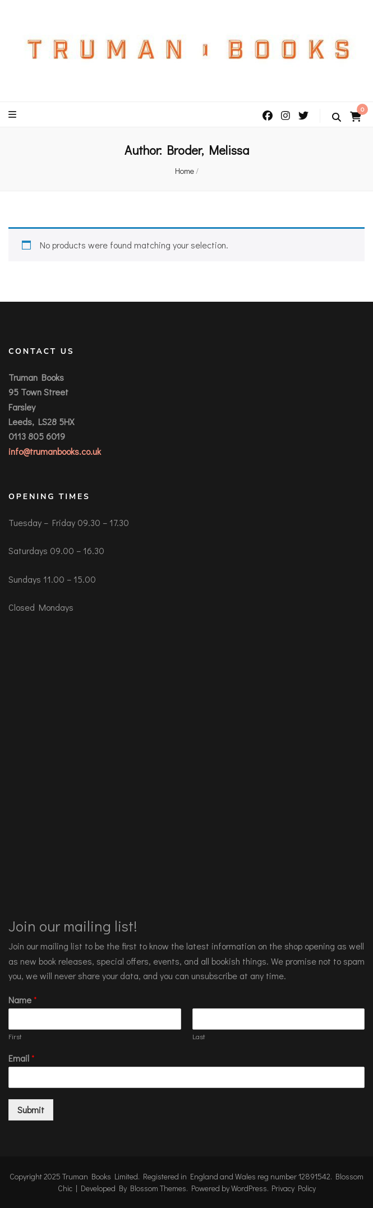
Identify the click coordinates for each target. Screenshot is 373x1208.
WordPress (249, 1188)
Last (198, 1036)
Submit (30, 1109)
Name (22, 1000)
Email (21, 1058)
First (15, 1036)
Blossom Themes (158, 1188)
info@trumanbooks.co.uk (54, 451)
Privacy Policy (293, 1188)
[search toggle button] (336, 117)
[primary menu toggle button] (13, 114)
